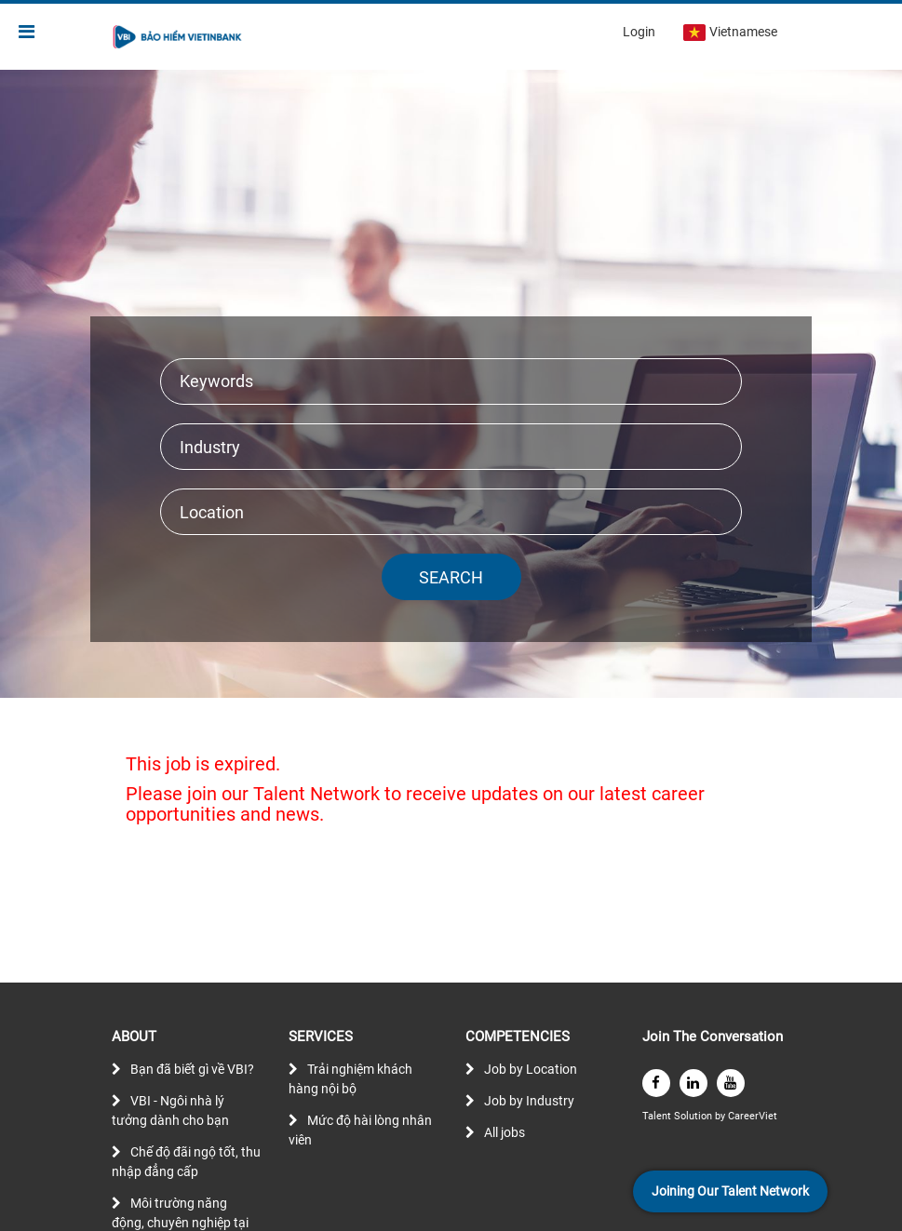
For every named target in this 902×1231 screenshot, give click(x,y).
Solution (694, 1116)
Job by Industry (529, 1100)
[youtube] (731, 1083)
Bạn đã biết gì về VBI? (192, 1069)
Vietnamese (730, 32)
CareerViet (752, 1116)
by (721, 1116)
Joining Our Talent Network (730, 1191)
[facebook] (656, 1083)
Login (639, 31)
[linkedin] (693, 1083)
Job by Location (530, 1069)
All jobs (504, 1132)
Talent (658, 1116)
